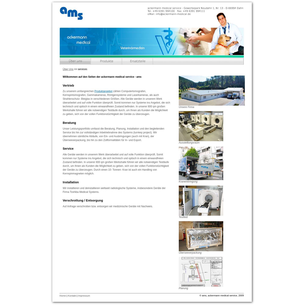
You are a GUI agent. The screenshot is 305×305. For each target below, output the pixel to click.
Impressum (84, 295)
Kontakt (72, 295)
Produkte (106, 61)
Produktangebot (103, 91)
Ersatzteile (137, 61)
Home (63, 295)
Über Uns (75, 61)
